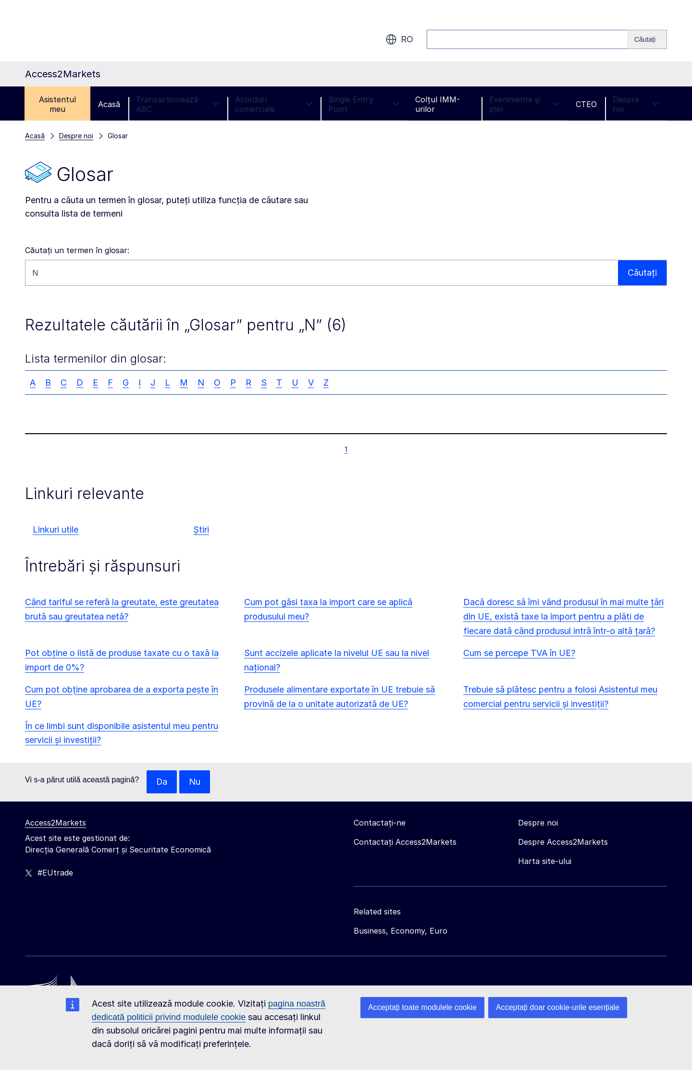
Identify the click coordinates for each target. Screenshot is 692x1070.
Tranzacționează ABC (177, 104)
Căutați (642, 273)
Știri (201, 529)
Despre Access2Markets (563, 842)
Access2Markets (55, 822)
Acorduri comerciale (273, 104)
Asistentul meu (57, 104)
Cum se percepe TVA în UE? (519, 653)
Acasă (109, 104)
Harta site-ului (544, 861)
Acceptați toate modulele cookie (422, 1007)
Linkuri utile (55, 529)
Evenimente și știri (524, 104)
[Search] (647, 39)
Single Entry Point (363, 104)
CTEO (586, 104)
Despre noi (636, 104)
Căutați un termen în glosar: (77, 250)
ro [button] (399, 39)
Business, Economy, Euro (400, 931)
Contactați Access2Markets (405, 842)
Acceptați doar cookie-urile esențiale (557, 1007)
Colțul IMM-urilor (437, 104)
